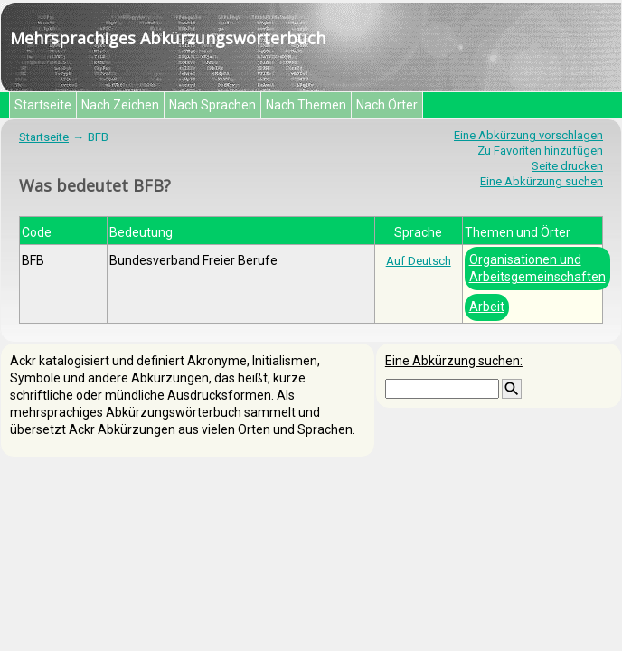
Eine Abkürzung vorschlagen (528, 135)
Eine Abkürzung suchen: (454, 361)
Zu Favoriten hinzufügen (540, 150)
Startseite (42, 105)
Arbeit (486, 306)
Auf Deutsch (418, 261)
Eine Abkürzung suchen (541, 181)
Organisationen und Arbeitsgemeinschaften (537, 268)
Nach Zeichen (120, 105)
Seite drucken (567, 166)
